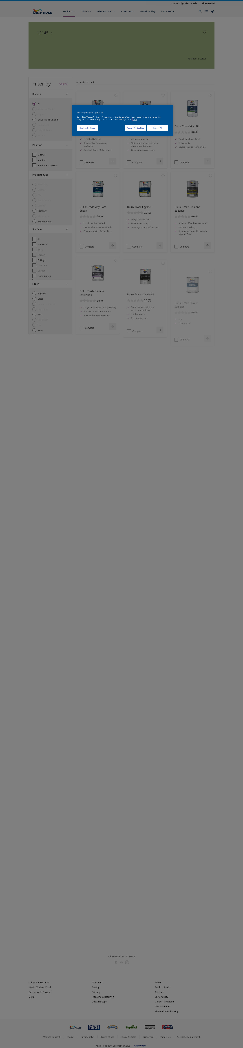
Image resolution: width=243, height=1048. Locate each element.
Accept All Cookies (135, 128)
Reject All (157, 128)
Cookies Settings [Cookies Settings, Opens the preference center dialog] (87, 128)
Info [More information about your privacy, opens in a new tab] (135, 119)
